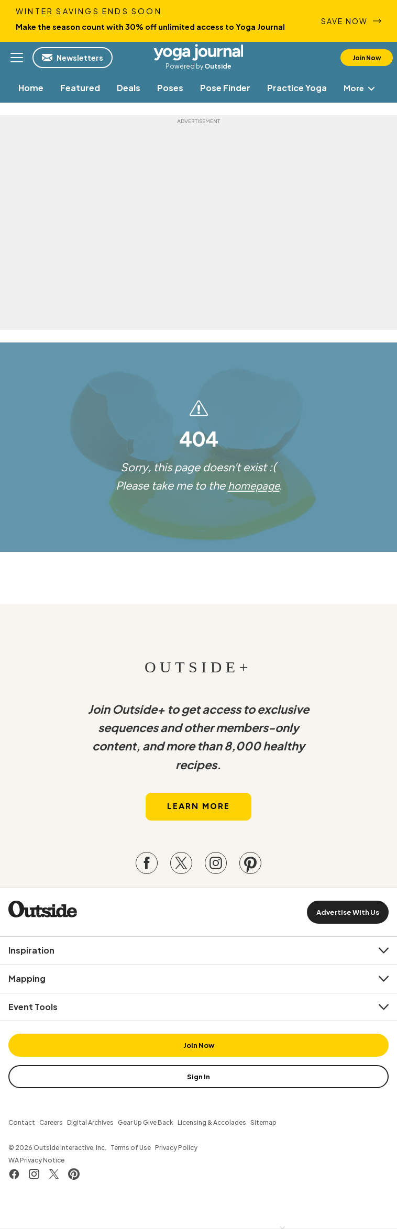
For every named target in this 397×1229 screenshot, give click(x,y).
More (361, 87)
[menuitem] (30, 87)
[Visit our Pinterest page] (250, 866)
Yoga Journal (198, 52)
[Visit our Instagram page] (216, 866)
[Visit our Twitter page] (181, 866)
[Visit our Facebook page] (147, 866)
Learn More (198, 809)
